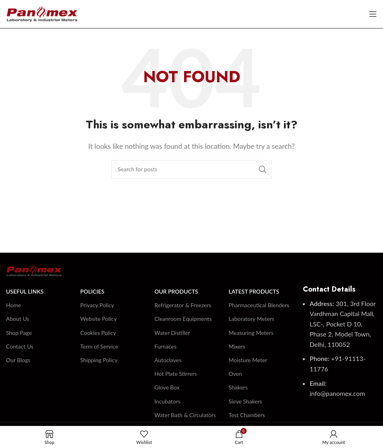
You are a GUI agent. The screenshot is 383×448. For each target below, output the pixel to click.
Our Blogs (18, 360)
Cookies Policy (98, 332)
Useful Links (25, 291)
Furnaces (165, 346)
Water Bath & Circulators (185, 415)
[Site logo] (42, 13)
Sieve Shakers (245, 401)
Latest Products (254, 291)
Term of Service (99, 346)
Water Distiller (172, 332)
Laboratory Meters (251, 318)
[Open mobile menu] (373, 14)
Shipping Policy (99, 360)
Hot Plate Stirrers (175, 373)
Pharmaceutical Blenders (259, 305)
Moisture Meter (248, 360)
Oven (235, 373)
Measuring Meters (251, 332)
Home (13, 305)
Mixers (237, 346)
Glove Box (167, 387)
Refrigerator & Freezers (182, 305)
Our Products (176, 291)
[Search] (191, 169)
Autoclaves (167, 360)
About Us (17, 318)
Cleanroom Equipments (183, 318)
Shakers (238, 387)
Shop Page (19, 332)
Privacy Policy (97, 305)
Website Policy (98, 318)
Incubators (167, 401)
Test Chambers (247, 415)
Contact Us (19, 346)
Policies (92, 291)
